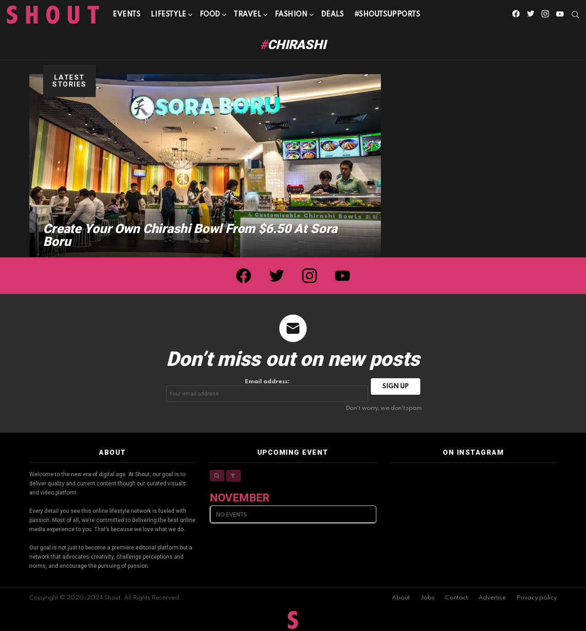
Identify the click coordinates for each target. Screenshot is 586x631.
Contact (456, 598)
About (401, 598)
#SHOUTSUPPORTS (387, 14)
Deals (332, 14)
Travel (247, 16)
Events (126, 14)
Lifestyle (168, 16)
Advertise (492, 598)
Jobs (427, 598)
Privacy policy (536, 598)
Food (210, 16)
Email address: (267, 390)
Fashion (291, 16)
